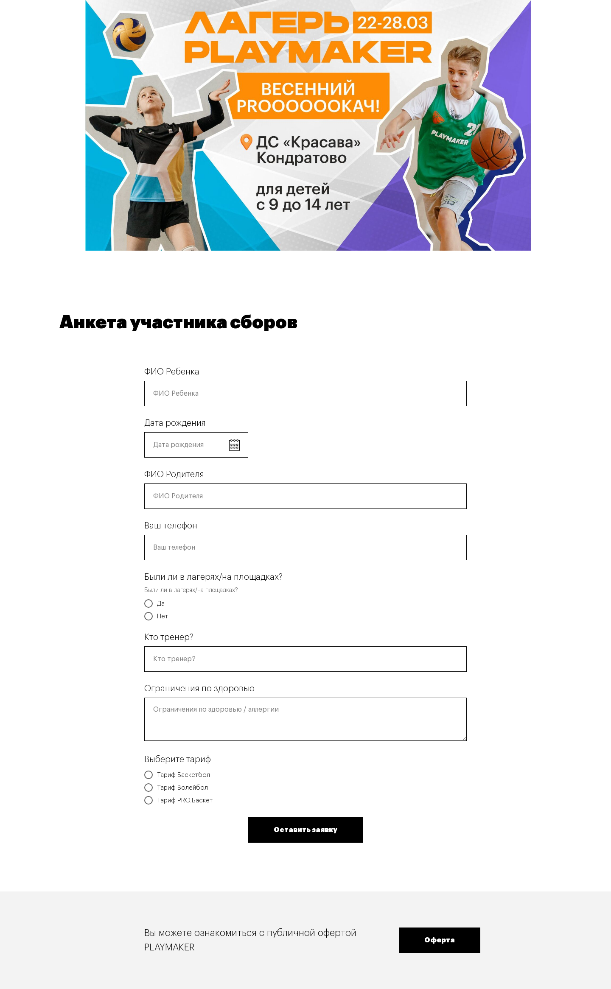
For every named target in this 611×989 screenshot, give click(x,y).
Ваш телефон (170, 526)
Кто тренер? (168, 637)
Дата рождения (175, 423)
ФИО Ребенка (171, 372)
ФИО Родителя (174, 474)
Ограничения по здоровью (199, 688)
